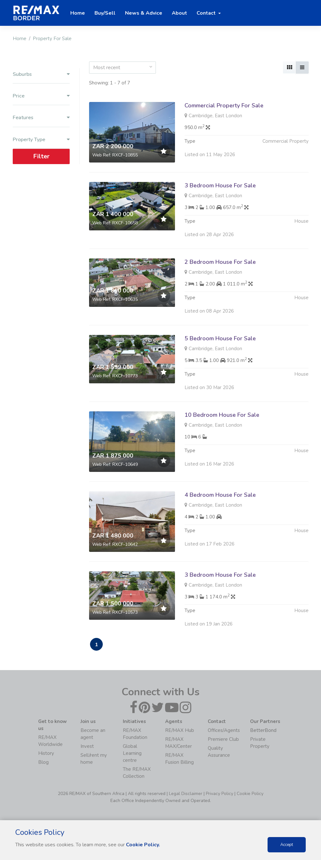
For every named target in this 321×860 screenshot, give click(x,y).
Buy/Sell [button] (104, 13)
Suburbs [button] (41, 74)
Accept (286, 845)
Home (19, 38)
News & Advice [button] (143, 13)
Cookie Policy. (143, 844)
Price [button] (41, 96)
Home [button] (77, 13)
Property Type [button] (41, 140)
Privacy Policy (219, 794)
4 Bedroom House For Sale (220, 501)
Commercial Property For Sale (224, 105)
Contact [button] (207, 13)
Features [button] (41, 118)
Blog (43, 762)
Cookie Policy (250, 794)
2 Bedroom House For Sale (220, 268)
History (46, 753)
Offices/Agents (224, 730)
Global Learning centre (132, 753)
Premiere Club (223, 739)
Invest (87, 746)
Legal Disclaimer (185, 794)
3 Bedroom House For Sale (220, 185)
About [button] (179, 13)
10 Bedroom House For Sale (222, 421)
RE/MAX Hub (179, 730)
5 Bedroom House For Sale (220, 345)
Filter (41, 156)
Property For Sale (52, 38)
